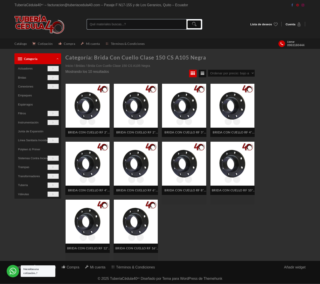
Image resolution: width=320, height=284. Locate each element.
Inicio (69, 66)
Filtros (38, 113)
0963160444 (295, 45)
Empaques (25, 95)
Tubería (38, 185)
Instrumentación (38, 122)
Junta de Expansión (30, 131)
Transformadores (38, 176)
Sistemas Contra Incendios (38, 158)
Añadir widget (295, 268)
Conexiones (38, 86)
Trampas (38, 167)
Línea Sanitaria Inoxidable (38, 140)
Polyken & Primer (29, 149)
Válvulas (38, 194)
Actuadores (38, 68)
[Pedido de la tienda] (231, 73)
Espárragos (25, 105)
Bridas (38, 77)
